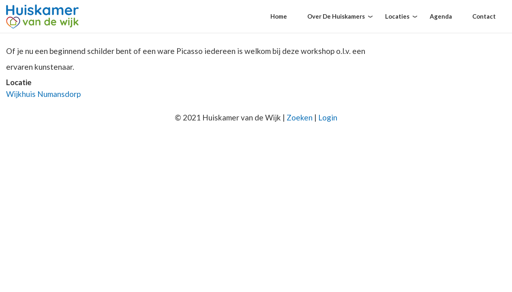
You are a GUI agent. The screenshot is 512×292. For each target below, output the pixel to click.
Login (327, 117)
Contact (484, 16)
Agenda (441, 16)
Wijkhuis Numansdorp (43, 94)
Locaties (397, 16)
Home (278, 16)
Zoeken (300, 117)
